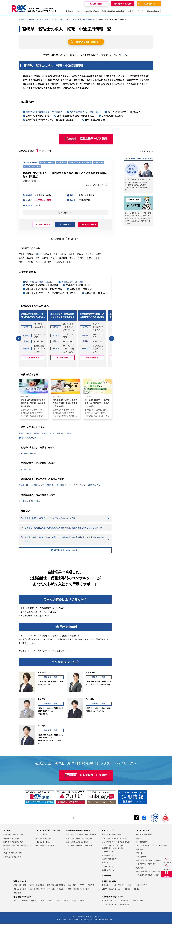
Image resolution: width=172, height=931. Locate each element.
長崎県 (38, 427)
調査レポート (107, 883)
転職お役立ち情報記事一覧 (111, 842)
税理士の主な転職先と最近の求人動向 (79, 846)
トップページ (30, 825)
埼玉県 (33, 908)
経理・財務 (72, 892)
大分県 (55, 427)
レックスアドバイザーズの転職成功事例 (116, 849)
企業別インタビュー (109, 859)
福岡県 (21, 427)
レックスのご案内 (142, 838)
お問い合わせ (103, 825)
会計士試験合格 (119, 892)
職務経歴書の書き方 (109, 866)
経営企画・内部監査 (87, 892)
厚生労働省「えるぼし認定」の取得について (152, 879)
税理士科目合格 (141, 892)
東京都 (15, 908)
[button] (19, 335)
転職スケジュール (108, 877)
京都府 (57, 908)
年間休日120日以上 (27, 482)
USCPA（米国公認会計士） (111, 896)
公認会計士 (106, 892)
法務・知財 (17, 900)
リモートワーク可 (138, 908)
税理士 (130, 892)
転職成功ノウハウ (108, 838)
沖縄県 (74, 427)
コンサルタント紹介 (43, 849)
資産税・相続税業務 (37, 892)
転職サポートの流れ (43, 846)
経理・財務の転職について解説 (77, 849)
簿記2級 (136, 896)
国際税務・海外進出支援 (56, 892)
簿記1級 (127, 896)
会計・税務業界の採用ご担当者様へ (59, 825)
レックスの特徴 (42, 842)
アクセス (139, 860)
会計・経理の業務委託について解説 (79, 853)
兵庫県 (49, 908)
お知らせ (128, 825)
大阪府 (41, 908)
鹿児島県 (65, 427)
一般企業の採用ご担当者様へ (85, 825)
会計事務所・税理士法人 (29, 447)
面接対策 (105, 870)
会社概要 (41, 825)
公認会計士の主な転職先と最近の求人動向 (81, 842)
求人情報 (6, 838)
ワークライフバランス (85, 478)
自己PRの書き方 (108, 874)
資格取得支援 (67, 478)
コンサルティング (19, 896)
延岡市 (38, 254)
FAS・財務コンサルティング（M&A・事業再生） (47, 896)
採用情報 (139, 857)
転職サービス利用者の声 (45, 853)
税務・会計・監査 (26, 463)
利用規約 (139, 875)
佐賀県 (30, 427)
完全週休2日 (24, 478)
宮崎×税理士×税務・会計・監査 (85, 111)
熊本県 (47, 427)
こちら (123, 55)
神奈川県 (25, 908)
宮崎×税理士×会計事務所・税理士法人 (44, 111)
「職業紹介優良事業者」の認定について (150, 882)
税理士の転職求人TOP (11, 846)
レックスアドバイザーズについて (48, 838)
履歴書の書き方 (107, 863)
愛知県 (66, 908)
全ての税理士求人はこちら (33, 431)
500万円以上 (37, 498)
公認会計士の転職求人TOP (13, 842)
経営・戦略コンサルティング (78, 896)
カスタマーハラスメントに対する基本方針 (151, 853)
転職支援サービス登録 (144, 842)
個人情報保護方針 (116, 825)
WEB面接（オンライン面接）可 (45, 478)
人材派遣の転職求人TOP (12, 864)
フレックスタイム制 (109, 912)
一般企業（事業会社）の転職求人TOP (17, 853)
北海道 (74, 908)
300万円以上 (24, 498)
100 (151, 151)
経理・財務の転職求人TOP (13, 849)
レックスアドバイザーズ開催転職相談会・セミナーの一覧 (112, 854)
